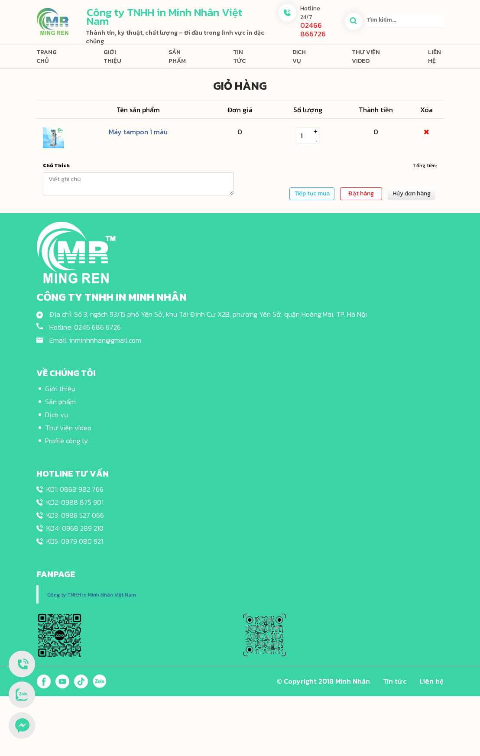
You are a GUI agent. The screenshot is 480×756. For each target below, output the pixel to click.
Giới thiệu (112, 56)
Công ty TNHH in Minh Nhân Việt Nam (91, 595)
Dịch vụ (299, 56)
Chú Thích (56, 165)
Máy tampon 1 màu (138, 132)
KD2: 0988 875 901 (75, 502)
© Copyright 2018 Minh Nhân (323, 681)
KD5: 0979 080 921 (74, 541)
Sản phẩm (177, 56)
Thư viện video (366, 56)
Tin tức (239, 56)
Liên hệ (434, 56)
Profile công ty (66, 440)
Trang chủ (46, 56)
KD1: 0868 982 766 (75, 489)
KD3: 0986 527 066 (75, 515)
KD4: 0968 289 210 (75, 528)
